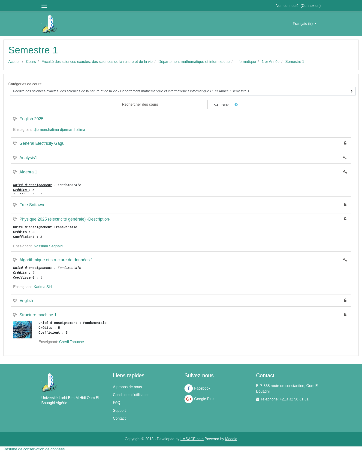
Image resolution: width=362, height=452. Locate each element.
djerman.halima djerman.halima (59, 130)
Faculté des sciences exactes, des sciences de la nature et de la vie (97, 62)
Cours (31, 62)
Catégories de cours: (25, 84)
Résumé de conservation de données (34, 449)
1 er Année (271, 62)
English (26, 300)
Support (119, 410)
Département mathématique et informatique (194, 62)
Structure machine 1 (38, 315)
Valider (221, 105)
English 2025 (31, 119)
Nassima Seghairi (48, 246)
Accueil (14, 62)
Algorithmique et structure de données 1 (56, 260)
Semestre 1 (294, 62)
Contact (119, 418)
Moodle (231, 439)
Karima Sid (43, 287)
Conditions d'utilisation (131, 395)
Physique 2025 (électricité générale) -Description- (64, 219)
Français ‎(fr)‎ (303, 24)
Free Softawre (32, 205)
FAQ (116, 403)
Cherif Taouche (71, 342)
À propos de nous (127, 387)
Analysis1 (28, 157)
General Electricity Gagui (42, 143)
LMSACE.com (191, 439)
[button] (237, 105)
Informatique (245, 62)
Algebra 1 (28, 172)
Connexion (311, 6)
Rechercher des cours (140, 104)
